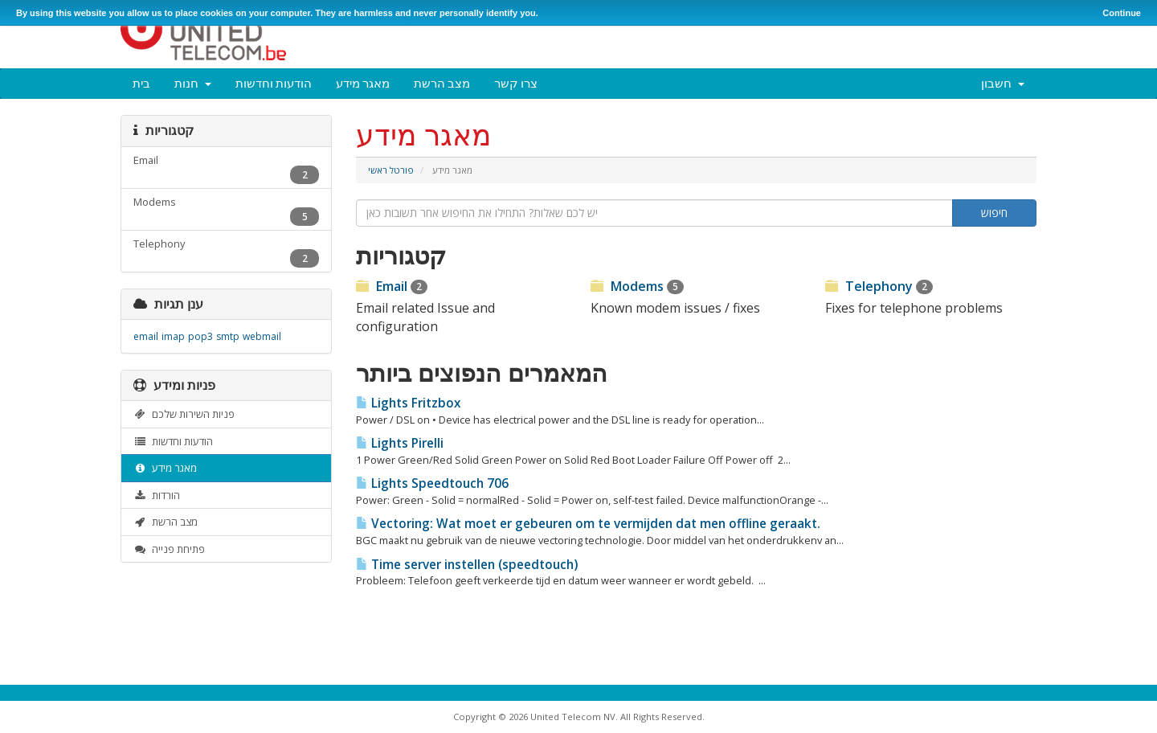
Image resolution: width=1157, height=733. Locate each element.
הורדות (156, 495)
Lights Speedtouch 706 (432, 483)
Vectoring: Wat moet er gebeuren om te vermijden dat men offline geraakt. (588, 523)
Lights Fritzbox (408, 403)
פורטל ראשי (391, 170)
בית (141, 83)
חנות (192, 83)
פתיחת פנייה (169, 549)
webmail (262, 336)
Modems (637, 286)
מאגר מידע (363, 83)
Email (391, 286)
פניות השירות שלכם (184, 414)
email (145, 336)
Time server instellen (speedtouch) (467, 564)
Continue (1121, 13)
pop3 (200, 336)
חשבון (1002, 83)
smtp (227, 336)
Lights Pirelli (400, 443)
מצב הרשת (442, 83)
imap (173, 336)
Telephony (879, 286)
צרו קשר (516, 83)
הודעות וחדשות (273, 83)
